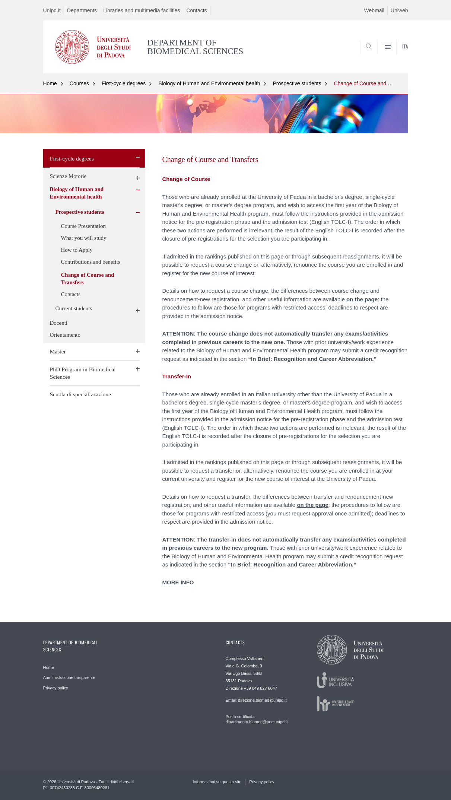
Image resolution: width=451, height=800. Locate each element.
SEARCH (394, 55)
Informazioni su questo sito (217, 782)
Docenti (58, 323)
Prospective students (297, 83)
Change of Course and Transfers (371, 83)
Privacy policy (55, 688)
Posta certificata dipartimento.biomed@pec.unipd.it (257, 719)
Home (50, 83)
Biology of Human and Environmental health (209, 83)
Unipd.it (52, 10)
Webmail (374, 10)
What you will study (84, 238)
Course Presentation (83, 226)
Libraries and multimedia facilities (141, 10)
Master (58, 351)
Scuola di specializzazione (80, 394)
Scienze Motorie (68, 176)
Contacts (196, 10)
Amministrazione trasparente (69, 677)
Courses (79, 83)
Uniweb (399, 10)
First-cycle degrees (124, 83)
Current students (73, 308)
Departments (82, 10)
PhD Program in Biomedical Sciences (83, 373)
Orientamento (65, 335)
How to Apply (77, 250)
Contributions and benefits (90, 262)
